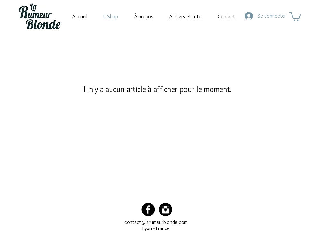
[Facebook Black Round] (148, 209)
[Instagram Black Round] (165, 209)
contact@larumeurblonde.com (156, 222)
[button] (295, 16)
